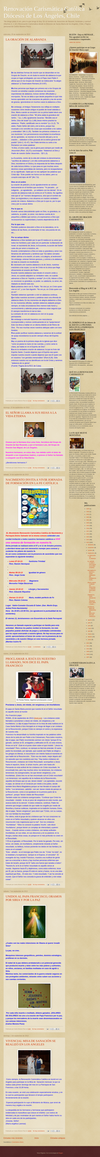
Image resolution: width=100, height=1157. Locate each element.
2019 (88, 525)
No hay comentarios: (39, 400)
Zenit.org (38, 718)
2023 (88, 514)
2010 (88, 649)
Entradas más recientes (13, 1138)
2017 (88, 531)
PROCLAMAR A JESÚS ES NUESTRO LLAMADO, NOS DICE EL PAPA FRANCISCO (30, 662)
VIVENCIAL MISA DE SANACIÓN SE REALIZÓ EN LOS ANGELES (31, 1042)
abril (89, 631)
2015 (88, 537)
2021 (88, 520)
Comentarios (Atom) (17, 1142)
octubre (90, 550)
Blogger (60, 1153)
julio (89, 622)
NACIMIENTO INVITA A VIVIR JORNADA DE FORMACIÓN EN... (92, 575)
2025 (88, 509)
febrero (90, 636)
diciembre (91, 544)
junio (89, 625)
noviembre (91, 547)
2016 (88, 534)
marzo (90, 634)
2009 (88, 651)
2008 (88, 654)
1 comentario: (37, 647)
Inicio (36, 1138)
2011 (88, 646)
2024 (88, 511)
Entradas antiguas (58, 1138)
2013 (88, 542)
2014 (88, 539)
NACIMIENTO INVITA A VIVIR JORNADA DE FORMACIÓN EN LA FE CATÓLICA (34, 481)
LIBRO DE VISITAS (75, 42)
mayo (89, 628)
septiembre (91, 553)
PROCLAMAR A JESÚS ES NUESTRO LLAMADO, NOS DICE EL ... (92, 587)
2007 (88, 657)
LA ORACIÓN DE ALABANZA (26, 39)
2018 (88, 528)
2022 (88, 517)
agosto (90, 620)
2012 (88, 643)
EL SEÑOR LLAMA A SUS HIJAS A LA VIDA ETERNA (92, 564)
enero (90, 639)
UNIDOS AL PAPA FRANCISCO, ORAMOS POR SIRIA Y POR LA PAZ (34, 898)
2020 (88, 523)
